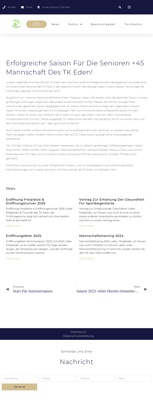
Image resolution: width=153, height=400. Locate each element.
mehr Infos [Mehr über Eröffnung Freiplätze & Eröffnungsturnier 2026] (13, 226)
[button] (120, 7)
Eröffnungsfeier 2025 (23, 236)
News (56, 24)
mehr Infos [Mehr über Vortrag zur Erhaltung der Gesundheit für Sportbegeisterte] (86, 226)
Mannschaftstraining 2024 (101, 236)
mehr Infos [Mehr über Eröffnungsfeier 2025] (13, 258)
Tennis (75, 24)
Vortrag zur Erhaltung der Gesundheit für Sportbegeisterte (111, 201)
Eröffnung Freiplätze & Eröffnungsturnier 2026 (25, 201)
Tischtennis (133, 24)
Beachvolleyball (103, 24)
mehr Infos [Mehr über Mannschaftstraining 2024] (86, 258)
